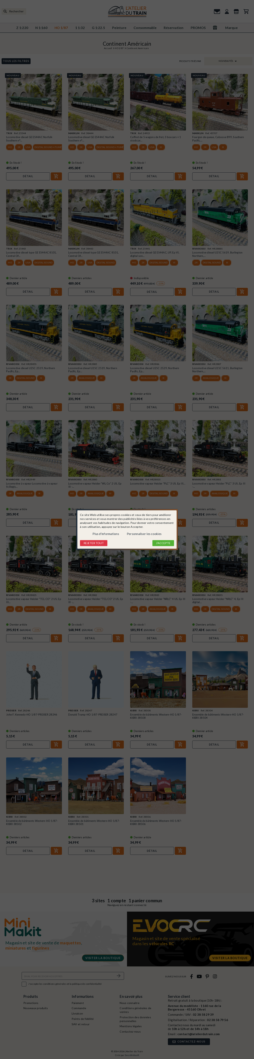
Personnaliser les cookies (144, 534)
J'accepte (163, 543)
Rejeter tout (94, 543)
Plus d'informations (105, 534)
